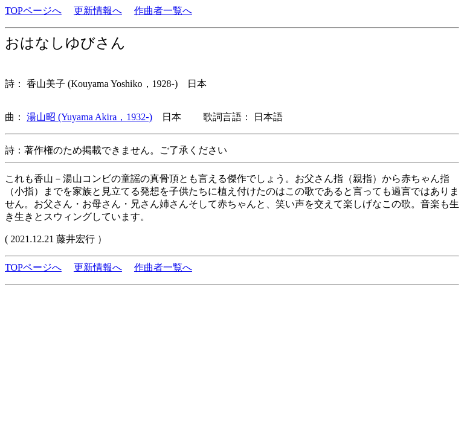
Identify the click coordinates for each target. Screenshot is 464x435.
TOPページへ (33, 10)
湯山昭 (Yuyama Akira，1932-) (89, 117)
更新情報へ (98, 10)
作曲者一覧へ (163, 10)
